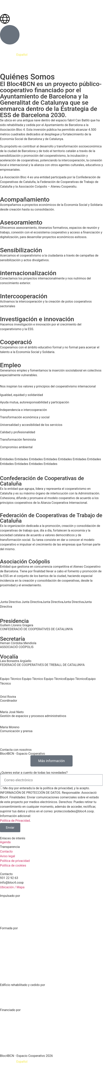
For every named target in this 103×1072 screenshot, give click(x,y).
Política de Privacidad (15, 820)
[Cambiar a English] (36, 1061)
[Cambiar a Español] (21, 1061)
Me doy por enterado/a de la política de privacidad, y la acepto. (46, 788)
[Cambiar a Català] (8, 1061)
